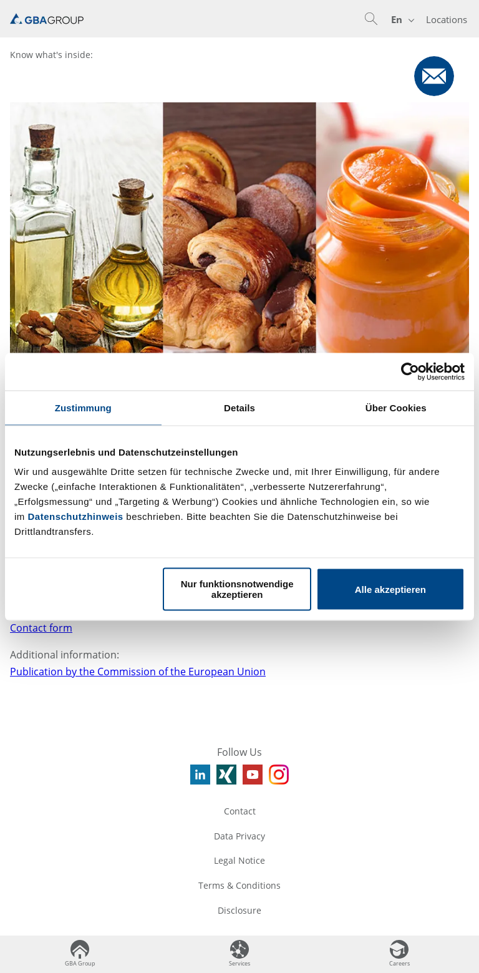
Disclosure (239, 910)
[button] (371, 18)
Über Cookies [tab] (396, 407)
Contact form (41, 628)
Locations (446, 19)
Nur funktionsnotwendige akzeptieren (237, 589)
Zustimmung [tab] (83, 407)
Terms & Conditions (239, 885)
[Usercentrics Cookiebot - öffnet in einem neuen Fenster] (410, 371)
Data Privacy (239, 836)
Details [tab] (239, 407)
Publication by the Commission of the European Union (138, 671)
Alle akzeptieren (390, 589)
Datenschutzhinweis (75, 516)
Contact (240, 811)
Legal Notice (239, 860)
